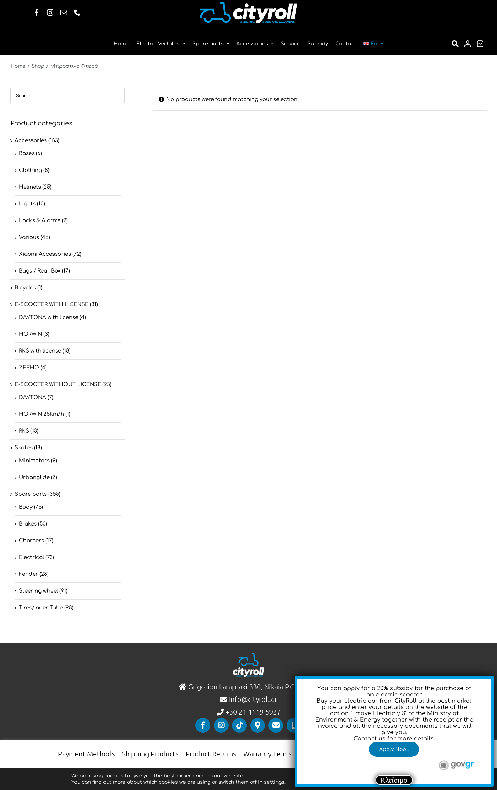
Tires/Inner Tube (41, 608)
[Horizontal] (248, 5)
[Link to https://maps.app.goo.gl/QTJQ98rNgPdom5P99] (257, 725)
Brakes (28, 524)
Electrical (31, 557)
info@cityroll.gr (252, 699)
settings (274, 782)
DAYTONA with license (48, 317)
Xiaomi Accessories (45, 254)
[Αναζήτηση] (455, 43)
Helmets (30, 187)
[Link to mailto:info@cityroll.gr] (275, 725)
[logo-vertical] (248, 656)
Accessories (31, 141)
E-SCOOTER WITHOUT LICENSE (58, 384)
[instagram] (50, 12)
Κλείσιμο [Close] (394, 780)
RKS (24, 431)
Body (26, 507)
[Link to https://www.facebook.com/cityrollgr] (202, 725)
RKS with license (40, 351)
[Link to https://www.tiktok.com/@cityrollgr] (239, 725)
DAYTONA (32, 397)
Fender (28, 574)
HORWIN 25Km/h (41, 414)
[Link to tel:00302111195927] (294, 725)
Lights (27, 204)
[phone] (77, 12)
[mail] (63, 12)
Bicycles (25, 288)
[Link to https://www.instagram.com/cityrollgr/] (221, 725)
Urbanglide (34, 477)
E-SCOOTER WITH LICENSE (51, 304)
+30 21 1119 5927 (253, 712)
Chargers (31, 541)
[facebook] (36, 12)
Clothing (30, 170)
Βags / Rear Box (39, 271)
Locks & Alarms (39, 221)
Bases (27, 154)
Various (29, 237)
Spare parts (31, 494)
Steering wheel (38, 591)
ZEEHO (29, 368)
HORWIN (30, 334)
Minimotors (34, 461)
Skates (24, 448)
